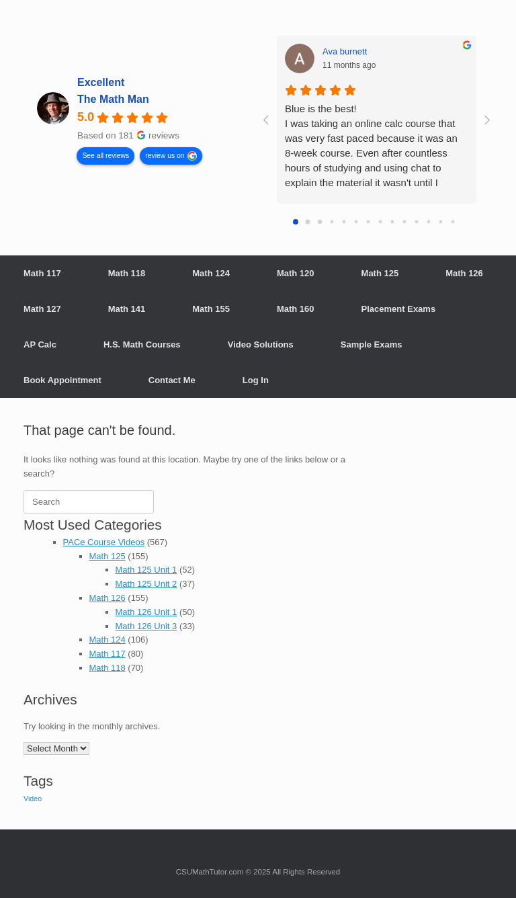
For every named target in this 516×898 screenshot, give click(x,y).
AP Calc (40, 344)
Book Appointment (62, 380)
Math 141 (127, 309)
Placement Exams (398, 309)
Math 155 (211, 309)
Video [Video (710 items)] (33, 798)
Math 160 (295, 309)
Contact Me (172, 380)
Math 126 (464, 273)
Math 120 (295, 273)
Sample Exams (371, 344)
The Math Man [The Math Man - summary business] (113, 99)
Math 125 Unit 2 (146, 584)
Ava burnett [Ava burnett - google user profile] (344, 51)
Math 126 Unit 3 (146, 626)
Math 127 (42, 309)
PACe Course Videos (104, 542)
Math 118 (127, 273)
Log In (256, 380)
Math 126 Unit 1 (146, 612)
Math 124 (211, 273)
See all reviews (105, 155)
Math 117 (42, 273)
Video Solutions (261, 344)
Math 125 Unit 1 (146, 570)
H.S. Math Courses (142, 344)
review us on (164, 155)
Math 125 (380, 273)
